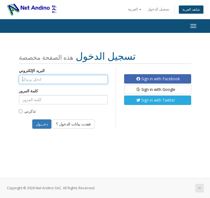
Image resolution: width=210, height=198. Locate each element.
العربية (134, 9)
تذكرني (27, 111)
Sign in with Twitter (155, 100)
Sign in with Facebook (158, 78)
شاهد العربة (191, 9)
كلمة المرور (28, 90)
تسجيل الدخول (159, 9)
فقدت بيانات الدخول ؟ (73, 124)
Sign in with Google (155, 89)
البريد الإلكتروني (32, 70)
